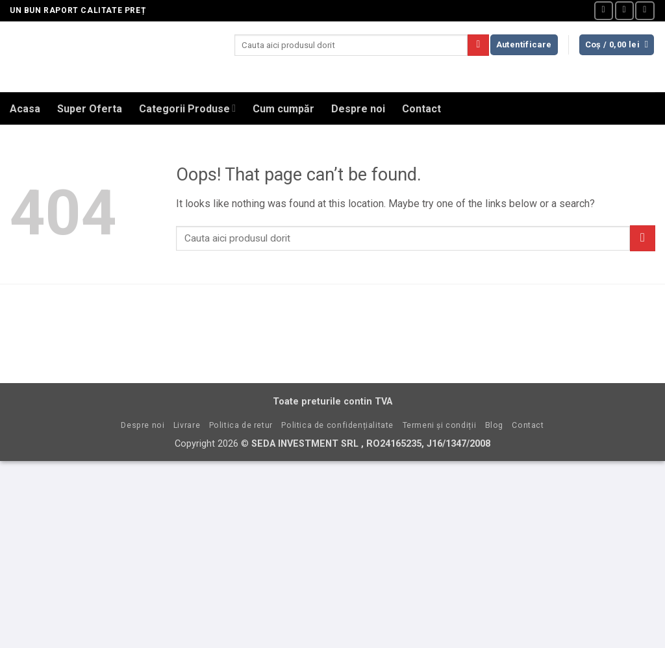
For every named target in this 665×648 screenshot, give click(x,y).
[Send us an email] (624, 10)
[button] (524, 45)
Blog (494, 425)
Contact (421, 109)
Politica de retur (241, 425)
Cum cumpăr (283, 109)
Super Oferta (89, 109)
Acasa (25, 109)
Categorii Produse (187, 108)
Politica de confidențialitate (337, 425)
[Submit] (478, 45)
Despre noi (358, 109)
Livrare (186, 425)
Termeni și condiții (440, 425)
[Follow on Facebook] (603, 10)
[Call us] (644, 10)
